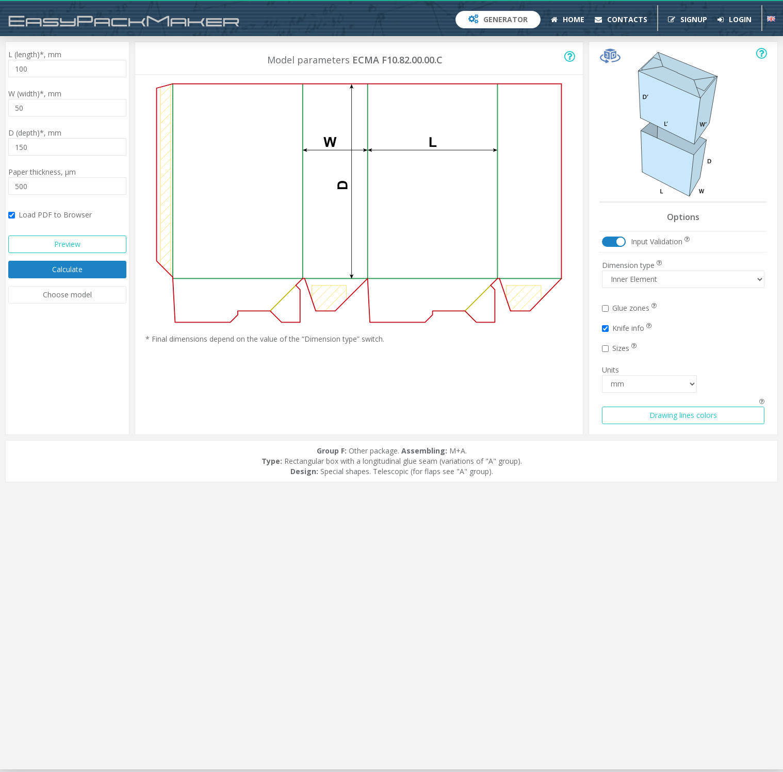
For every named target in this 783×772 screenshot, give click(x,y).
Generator (498, 19)
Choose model (67, 294)
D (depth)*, (34, 133)
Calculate (67, 269)
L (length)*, (34, 54)
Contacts (621, 19)
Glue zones (629, 308)
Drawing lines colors (683, 415)
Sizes (619, 348)
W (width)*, (34, 93)
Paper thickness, (42, 172)
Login (734, 19)
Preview (67, 244)
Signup (687, 19)
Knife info (626, 328)
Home (567, 19)
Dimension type (632, 265)
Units (610, 370)
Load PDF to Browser (50, 215)
